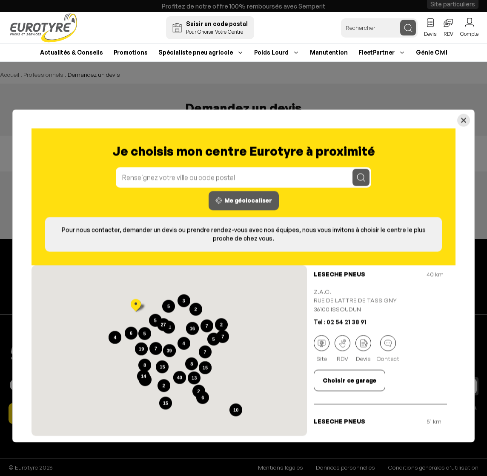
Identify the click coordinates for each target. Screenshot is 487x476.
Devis (363, 348)
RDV (342, 348)
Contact (387, 348)
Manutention (329, 52)
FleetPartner (376, 52)
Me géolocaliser (243, 200)
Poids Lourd (271, 52)
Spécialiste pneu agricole (195, 52)
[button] (135, 306)
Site (321, 348)
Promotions (131, 52)
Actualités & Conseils (71, 52)
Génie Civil (431, 52)
